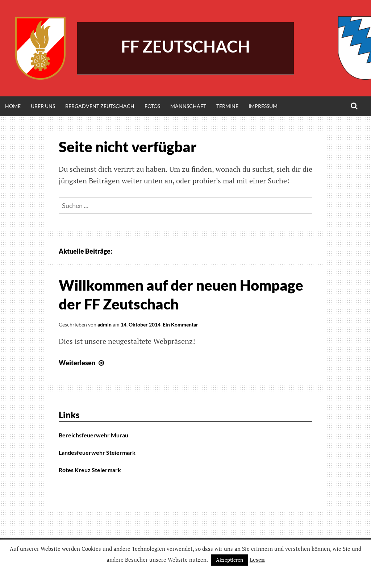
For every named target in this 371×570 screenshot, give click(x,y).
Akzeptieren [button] (229, 559)
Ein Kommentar (180, 324)
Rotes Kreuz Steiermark (90, 469)
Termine (227, 106)
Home (13, 106)
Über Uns (43, 106)
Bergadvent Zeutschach (99, 106)
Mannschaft (188, 106)
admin (104, 324)
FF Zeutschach (185, 46)
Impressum (263, 106)
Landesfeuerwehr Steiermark (97, 452)
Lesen (257, 559)
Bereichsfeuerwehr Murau (93, 435)
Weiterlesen (82, 363)
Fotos (152, 106)
